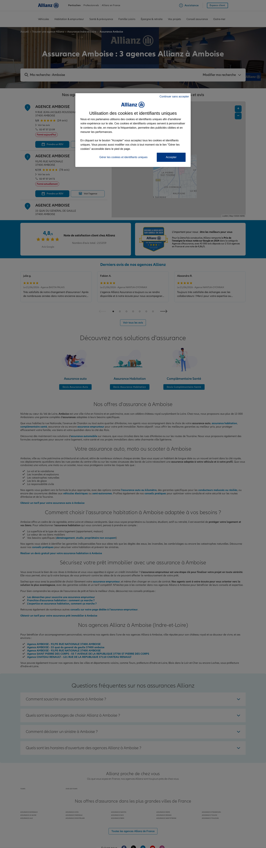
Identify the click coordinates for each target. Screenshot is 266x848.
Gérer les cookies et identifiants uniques (123, 157)
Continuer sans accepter (174, 96)
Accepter (171, 157)
